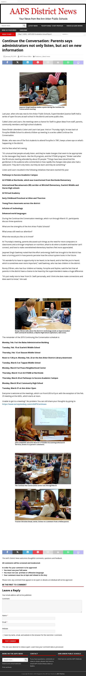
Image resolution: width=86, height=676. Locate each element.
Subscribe (23, 30)
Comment (6, 599)
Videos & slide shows (75, 26)
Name (4, 615)
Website (5, 628)
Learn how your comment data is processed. (47, 647)
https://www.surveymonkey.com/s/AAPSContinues (24, 404)
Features (38, 56)
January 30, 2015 (10, 56)
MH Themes (60, 674)
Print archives (7, 667)
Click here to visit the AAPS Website (70, 659)
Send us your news (9, 30)
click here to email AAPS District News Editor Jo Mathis (42, 663)
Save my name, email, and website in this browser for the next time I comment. (33, 635)
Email (4, 622)
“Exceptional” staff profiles (52, 26)
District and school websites (11, 664)
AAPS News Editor (26, 56)
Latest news (33, 26)
